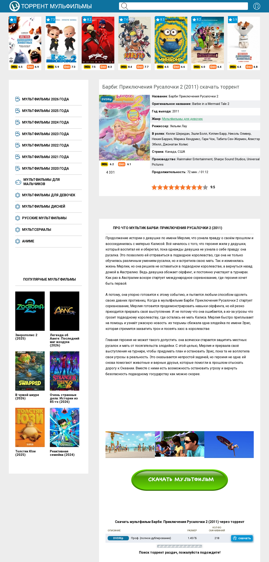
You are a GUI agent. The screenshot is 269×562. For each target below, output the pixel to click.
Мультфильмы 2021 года (45, 157)
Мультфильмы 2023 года (45, 134)
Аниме (28, 241)
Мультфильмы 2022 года (45, 145)
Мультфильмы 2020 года (45, 168)
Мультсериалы (36, 230)
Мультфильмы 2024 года (45, 122)
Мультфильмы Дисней (43, 206)
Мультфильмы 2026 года (45, 99)
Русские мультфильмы (44, 218)
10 (205, 187)
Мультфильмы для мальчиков (41, 182)
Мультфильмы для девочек (48, 195)
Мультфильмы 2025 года (45, 111)
